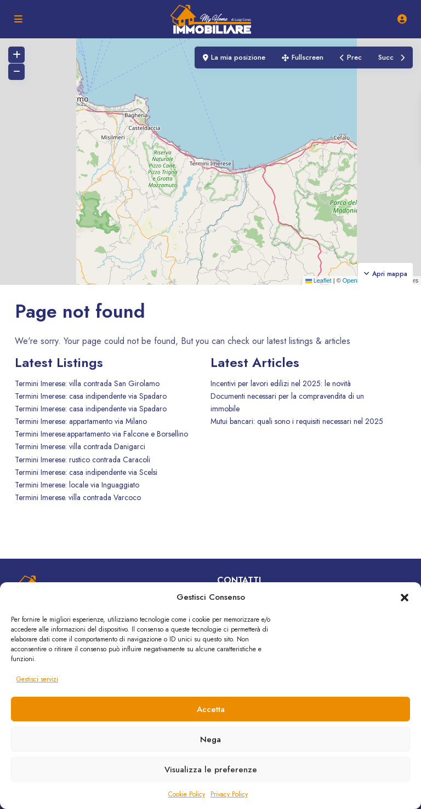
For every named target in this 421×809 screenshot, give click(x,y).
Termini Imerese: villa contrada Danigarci (80, 446)
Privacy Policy (229, 794)
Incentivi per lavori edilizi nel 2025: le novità (280, 383)
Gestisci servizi (37, 679)
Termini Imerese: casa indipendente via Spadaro (91, 396)
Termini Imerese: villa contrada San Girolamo (87, 383)
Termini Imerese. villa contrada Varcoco (78, 497)
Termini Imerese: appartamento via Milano (81, 421)
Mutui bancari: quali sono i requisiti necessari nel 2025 (296, 421)
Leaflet (318, 280)
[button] (404, 597)
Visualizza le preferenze (210, 770)
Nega (210, 739)
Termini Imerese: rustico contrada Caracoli (82, 459)
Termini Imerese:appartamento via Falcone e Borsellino (101, 433)
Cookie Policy (186, 794)
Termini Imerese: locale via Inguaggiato (77, 484)
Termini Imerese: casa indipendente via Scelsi (86, 472)
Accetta (211, 709)
